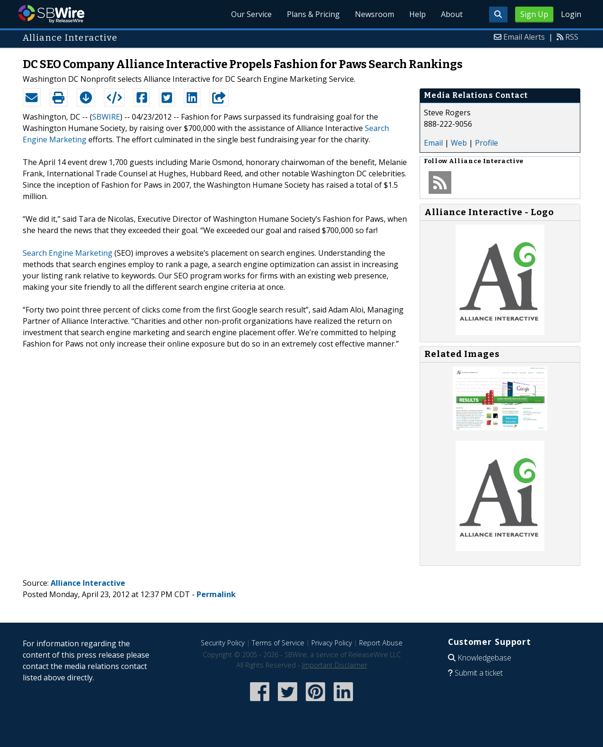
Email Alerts (524, 37)
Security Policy (223, 642)
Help (417, 14)
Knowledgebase (484, 657)
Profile (486, 143)
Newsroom (374, 14)
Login (571, 14)
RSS (571, 37)
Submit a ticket (479, 673)
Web (459, 143)
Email (433, 143)
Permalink (216, 594)
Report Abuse (381, 642)
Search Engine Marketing (67, 253)
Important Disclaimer (334, 664)
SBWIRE (106, 117)
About (452, 14)
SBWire (51, 14)
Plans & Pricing (313, 14)
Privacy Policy (331, 642)
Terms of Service (278, 642)
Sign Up (534, 14)
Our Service (251, 14)
